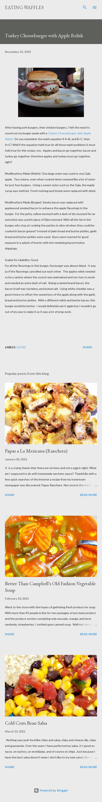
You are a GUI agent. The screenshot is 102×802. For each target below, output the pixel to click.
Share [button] (87, 347)
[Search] (84, 7)
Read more (88, 495)
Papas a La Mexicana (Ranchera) (36, 451)
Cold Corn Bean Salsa (26, 723)
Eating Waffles (24, 7)
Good (21, 347)
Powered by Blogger (51, 790)
